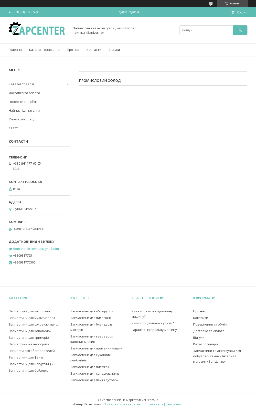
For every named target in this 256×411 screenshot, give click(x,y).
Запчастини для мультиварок (32, 318)
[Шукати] (240, 30)
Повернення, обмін (24, 101)
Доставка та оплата (24, 93)
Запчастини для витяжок (89, 367)
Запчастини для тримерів (29, 337)
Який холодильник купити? (153, 323)
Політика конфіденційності (164, 404)
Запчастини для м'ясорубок (91, 311)
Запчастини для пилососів (90, 318)
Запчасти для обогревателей (32, 350)
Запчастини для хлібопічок (30, 311)
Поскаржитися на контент (122, 404)
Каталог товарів (41, 49)
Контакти (93, 49)
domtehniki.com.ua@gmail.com (36, 249)
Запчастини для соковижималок (34, 324)
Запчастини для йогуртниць (31, 364)
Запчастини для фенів (26, 357)
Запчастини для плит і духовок (94, 380)
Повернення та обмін (210, 324)
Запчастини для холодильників (94, 373)
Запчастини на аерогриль (29, 344)
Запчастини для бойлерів (29, 370)
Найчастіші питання (24, 110)
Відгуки (114, 49)
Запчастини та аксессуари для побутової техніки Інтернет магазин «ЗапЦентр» (217, 356)
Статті (14, 128)
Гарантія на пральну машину (154, 329)
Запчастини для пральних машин (96, 348)
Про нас (73, 49)
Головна (15, 49)
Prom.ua (152, 400)
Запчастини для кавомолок (30, 331)
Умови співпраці (21, 119)
